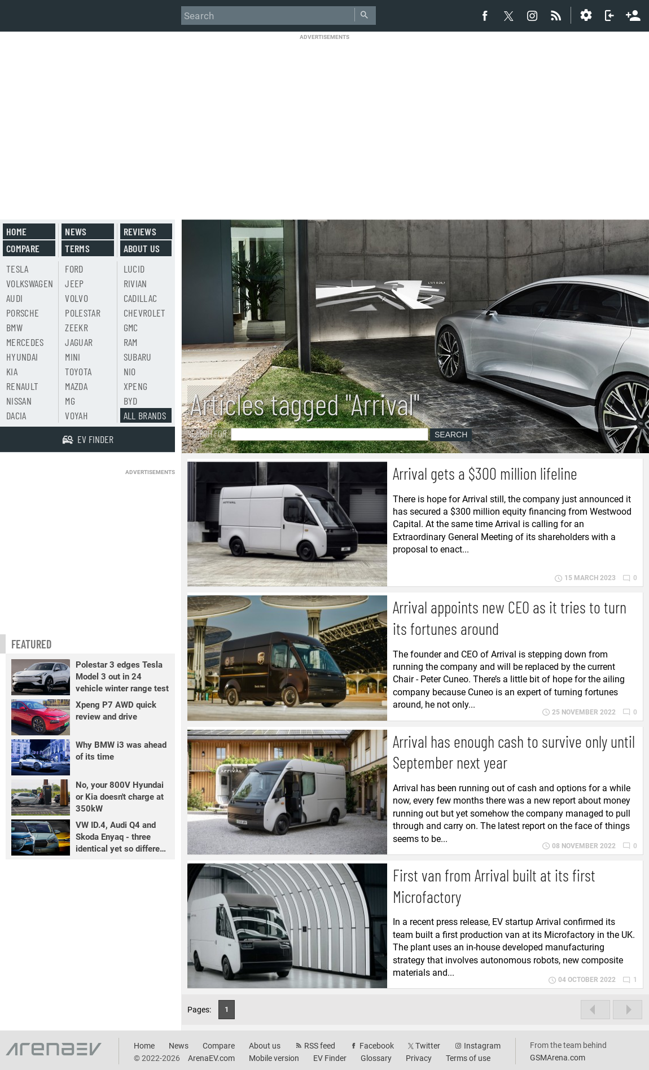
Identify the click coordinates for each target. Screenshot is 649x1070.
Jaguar (79, 342)
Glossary (376, 1058)
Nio (130, 371)
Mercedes (25, 342)
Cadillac (140, 298)
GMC (131, 327)
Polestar (82, 312)
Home (16, 231)
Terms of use (468, 1058)
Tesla (17, 268)
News (75, 231)
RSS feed (319, 1045)
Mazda (76, 386)
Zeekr (76, 327)
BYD (131, 400)
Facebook (376, 1045)
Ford (74, 268)
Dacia (16, 415)
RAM (131, 342)
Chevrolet (145, 312)
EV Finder (330, 1058)
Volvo (76, 298)
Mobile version (274, 1058)
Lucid (134, 268)
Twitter (427, 1045)
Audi (14, 298)
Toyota (78, 371)
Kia (11, 371)
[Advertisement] (325, 120)
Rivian (135, 283)
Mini (72, 356)
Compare (23, 248)
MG (70, 400)
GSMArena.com (557, 1057)
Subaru (138, 356)
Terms (77, 248)
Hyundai (22, 356)
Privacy (419, 1058)
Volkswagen (30, 283)
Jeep (74, 283)
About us (142, 248)
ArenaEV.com (211, 1058)
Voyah (76, 415)
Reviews (140, 231)
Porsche (22, 312)
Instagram (482, 1045)
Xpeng (136, 386)
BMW (14, 327)
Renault (22, 386)
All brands (145, 415)
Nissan (19, 400)
